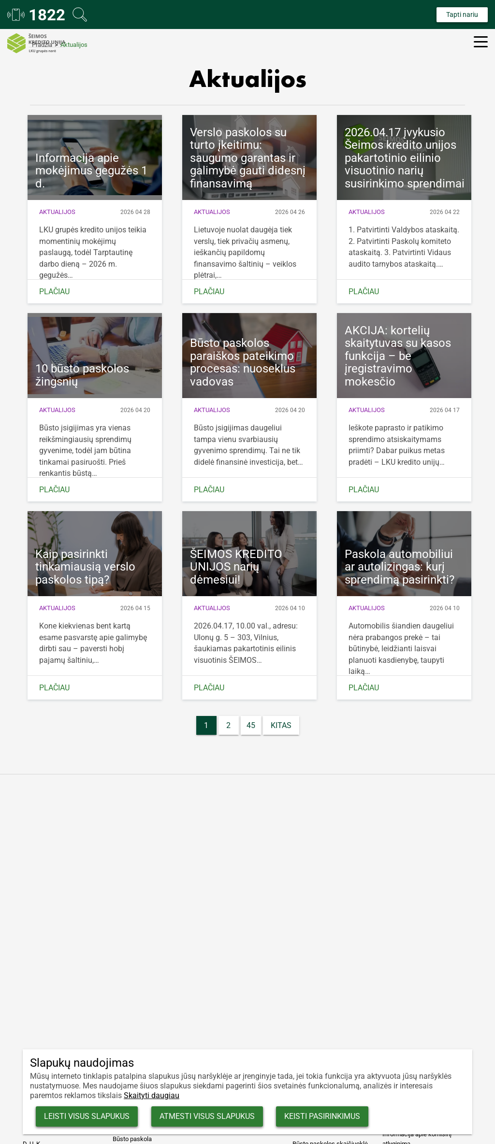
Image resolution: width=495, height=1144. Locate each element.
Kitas (281, 725)
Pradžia (42, 44)
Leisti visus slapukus (90, 1115)
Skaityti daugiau (151, 1095)
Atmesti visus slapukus (218, 1115)
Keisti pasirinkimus (342, 1115)
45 (251, 725)
